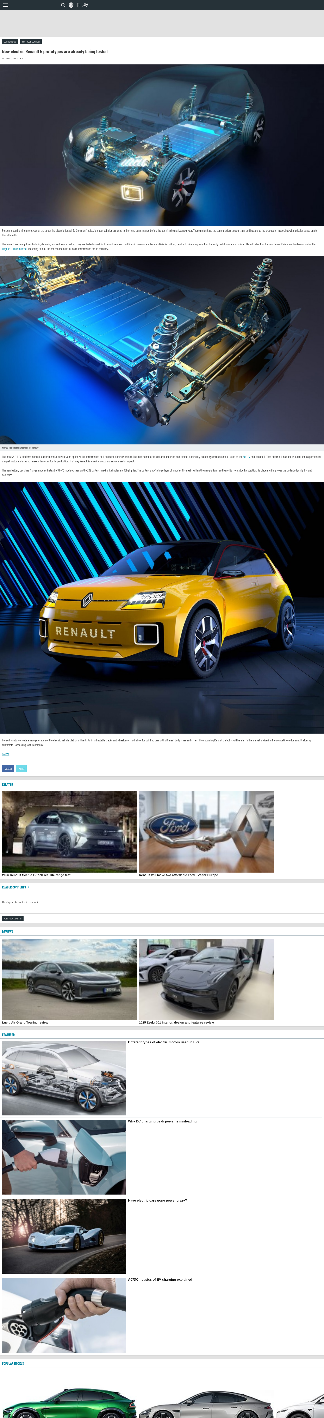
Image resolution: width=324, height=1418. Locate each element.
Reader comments (16, 887)
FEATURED (8, 1034)
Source (5, 754)
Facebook (8, 768)
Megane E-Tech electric (14, 249)
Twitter (21, 768)
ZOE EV (246, 456)
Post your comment (31, 41)
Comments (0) (10, 41)
